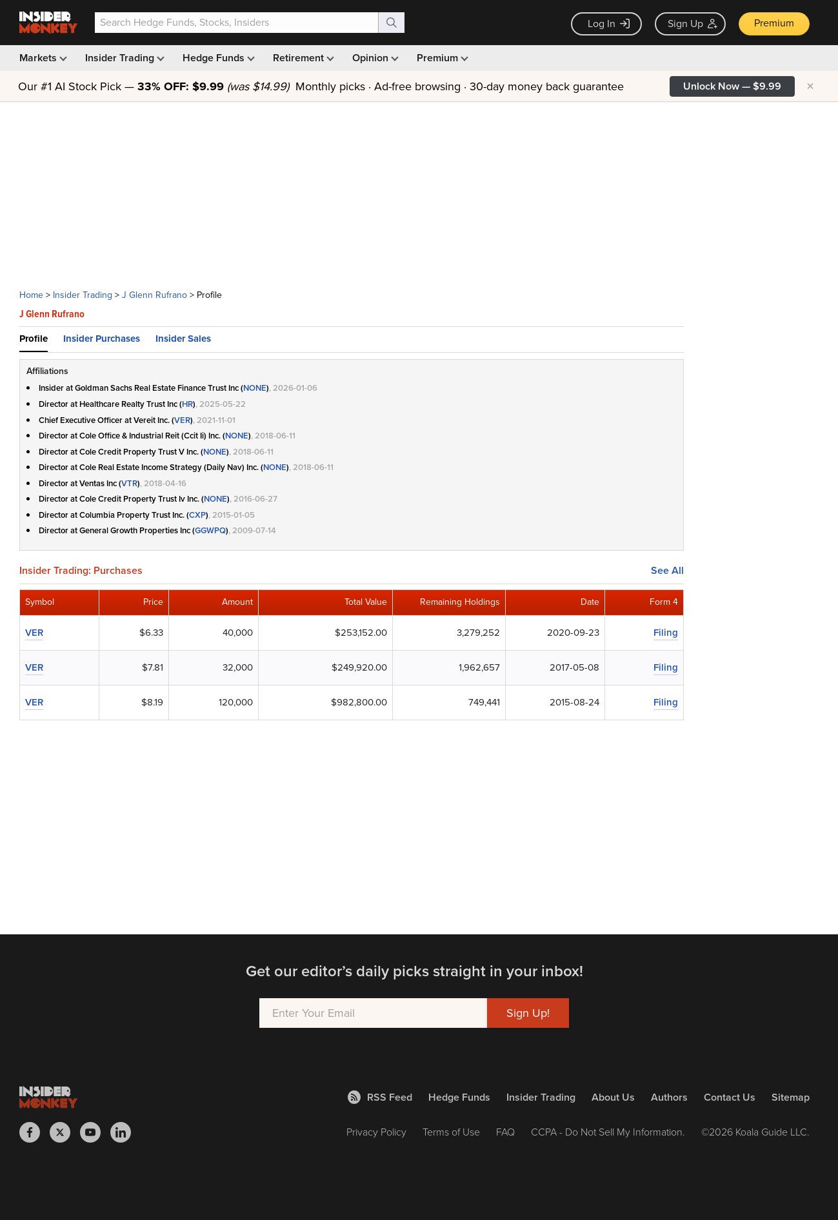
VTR (129, 483)
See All (667, 571)
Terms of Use (451, 1132)
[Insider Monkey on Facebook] (34, 1132)
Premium (774, 22)
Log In (609, 23)
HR (187, 404)
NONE (254, 388)
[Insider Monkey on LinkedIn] (125, 1132)
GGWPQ (210, 530)
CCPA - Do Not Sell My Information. (608, 1132)
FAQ (505, 1132)
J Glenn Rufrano (154, 295)
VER (182, 420)
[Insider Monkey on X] (65, 1132)
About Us (613, 1097)
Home (31, 295)
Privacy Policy (376, 1132)
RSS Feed (380, 1097)
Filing (665, 632)
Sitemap (791, 1097)
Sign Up (692, 23)
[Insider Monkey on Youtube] (95, 1132)
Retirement (302, 57)
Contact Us (729, 1097)
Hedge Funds (217, 57)
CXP (197, 515)
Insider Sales (183, 338)
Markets (42, 57)
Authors (669, 1097)
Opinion (374, 57)
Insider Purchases (101, 338)
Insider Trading (123, 57)
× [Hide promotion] (810, 86)
